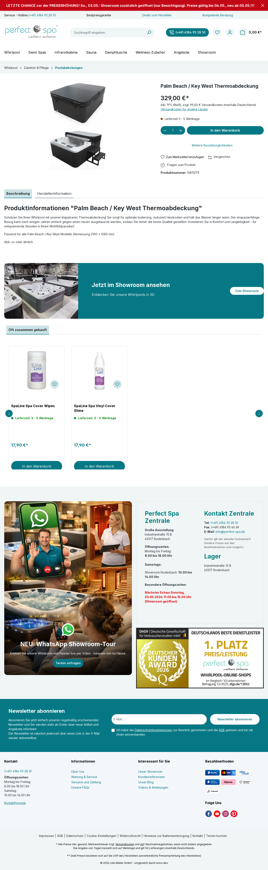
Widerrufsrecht (130, 836)
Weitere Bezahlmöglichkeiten (212, 145)
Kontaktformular (15, 803)
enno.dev (162, 862)
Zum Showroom (246, 291)
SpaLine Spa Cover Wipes (33, 406)
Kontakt (198, 836)
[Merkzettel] (217, 32)
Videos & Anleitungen (153, 787)
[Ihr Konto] (230, 32)
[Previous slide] (9, 413)
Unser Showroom (150, 771)
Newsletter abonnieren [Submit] (234, 719)
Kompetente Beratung (217, 15)
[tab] (18, 193)
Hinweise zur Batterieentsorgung (166, 836)
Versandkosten (124, 844)
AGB (222, 730)
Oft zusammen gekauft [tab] (27, 330)
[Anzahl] (173, 130)
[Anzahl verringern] (165, 130)
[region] (78, 127)
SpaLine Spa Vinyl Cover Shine (94, 408)
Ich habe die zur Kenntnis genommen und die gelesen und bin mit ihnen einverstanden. (184, 732)
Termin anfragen (68, 663)
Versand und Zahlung (86, 782)
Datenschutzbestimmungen (153, 730)
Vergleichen (219, 157)
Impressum (46, 836)
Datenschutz (74, 836)
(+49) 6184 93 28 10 (42, 15)
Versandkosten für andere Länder (184, 109)
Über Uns (77, 771)
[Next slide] (259, 413)
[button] (262, 5)
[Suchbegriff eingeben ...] (107, 32)
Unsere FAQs (80, 787)
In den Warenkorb (225, 130)
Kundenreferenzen (151, 777)
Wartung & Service (84, 777)
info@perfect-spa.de (230, 531)
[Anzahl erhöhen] (180, 130)
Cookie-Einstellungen (101, 836)
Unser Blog (146, 782)
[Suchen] (149, 32)
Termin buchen (216, 836)
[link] (208, 813)
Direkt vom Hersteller (157, 15)
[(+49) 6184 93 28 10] (187, 32)
